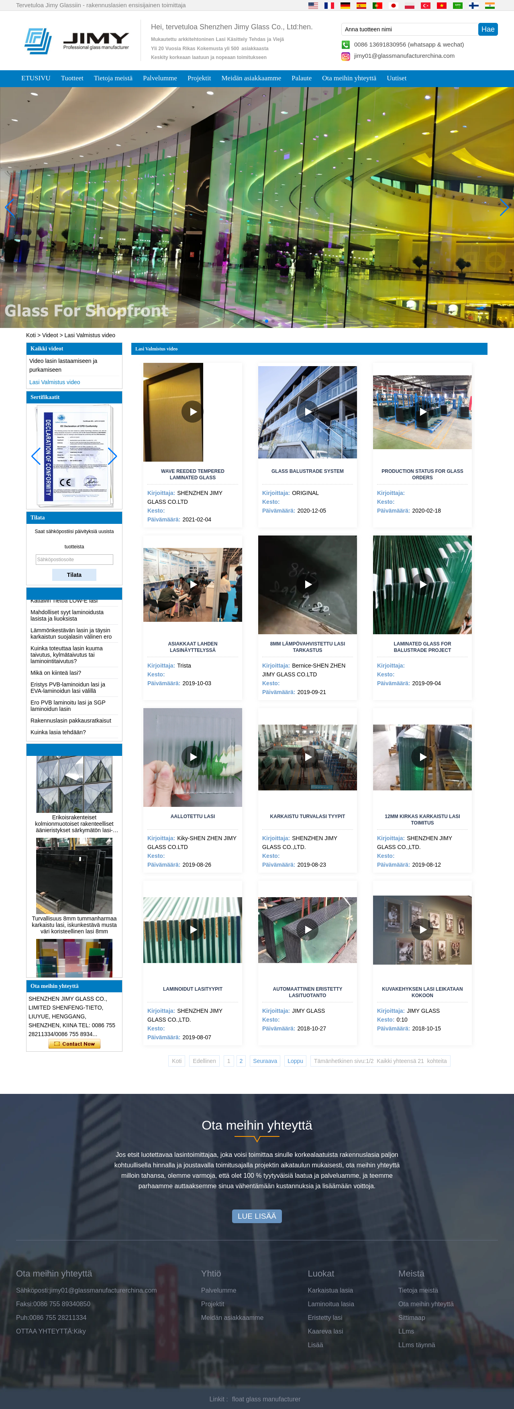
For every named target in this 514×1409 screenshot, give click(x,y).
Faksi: (24, 1304)
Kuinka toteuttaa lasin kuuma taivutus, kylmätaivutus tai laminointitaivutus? (67, 661)
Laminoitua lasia (331, 1304)
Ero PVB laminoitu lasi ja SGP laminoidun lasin (68, 712)
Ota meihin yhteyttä (349, 78)
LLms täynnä (416, 1345)
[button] (241, 321)
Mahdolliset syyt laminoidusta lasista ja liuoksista (67, 621)
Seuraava (265, 1061)
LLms (406, 1331)
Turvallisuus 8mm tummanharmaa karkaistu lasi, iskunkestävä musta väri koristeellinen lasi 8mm (74, 929)
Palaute (302, 78)
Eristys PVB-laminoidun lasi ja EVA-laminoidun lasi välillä (68, 694)
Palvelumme (160, 78)
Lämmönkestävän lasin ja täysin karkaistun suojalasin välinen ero (71, 639)
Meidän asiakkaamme (251, 78)
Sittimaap (411, 1317)
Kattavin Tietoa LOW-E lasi (64, 607)
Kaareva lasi (325, 1331)
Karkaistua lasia (330, 1290)
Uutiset (396, 78)
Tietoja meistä (113, 78)
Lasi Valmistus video (54, 382)
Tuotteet (72, 78)
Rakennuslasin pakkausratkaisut (71, 727)
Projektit (199, 78)
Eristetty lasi (325, 1317)
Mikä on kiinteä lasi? (56, 679)
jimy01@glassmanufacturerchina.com (404, 55)
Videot (50, 335)
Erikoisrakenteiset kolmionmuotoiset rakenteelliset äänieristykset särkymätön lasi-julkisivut (74, 828)
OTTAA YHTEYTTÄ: (44, 1331)
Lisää (315, 1345)
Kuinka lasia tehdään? (58, 738)
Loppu (295, 1061)
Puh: (22, 1317)
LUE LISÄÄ (257, 1216)
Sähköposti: (33, 1290)
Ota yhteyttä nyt (74, 1044)
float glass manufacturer (266, 1399)
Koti (31, 335)
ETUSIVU (36, 78)
